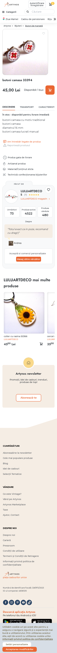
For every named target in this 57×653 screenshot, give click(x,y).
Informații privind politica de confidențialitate (27, 639)
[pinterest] (17, 602)
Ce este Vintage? (12, 494)
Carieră (7, 540)
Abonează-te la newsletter (17, 452)
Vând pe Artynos (12, 499)
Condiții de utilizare (13, 550)
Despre (28, 221)
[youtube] (23, 602)
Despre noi (9, 535)
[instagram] (11, 602)
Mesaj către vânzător (28, 259)
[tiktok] (29, 602)
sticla (30, 169)
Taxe (5, 509)
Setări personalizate (17, 644)
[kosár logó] (50, 4)
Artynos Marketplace (14, 504)
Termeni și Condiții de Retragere (21, 556)
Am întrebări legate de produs (21, 142)
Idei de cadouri (11, 468)
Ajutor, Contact (11, 515)
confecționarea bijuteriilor (33, 174)
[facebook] (5, 602)
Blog (5, 463)
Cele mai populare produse (18, 458)
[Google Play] (14, 622)
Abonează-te (29, 397)
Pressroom (9, 545)
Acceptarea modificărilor (19, 649)
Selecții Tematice (12, 474)
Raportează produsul (16, 145)
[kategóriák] (9, 12)
